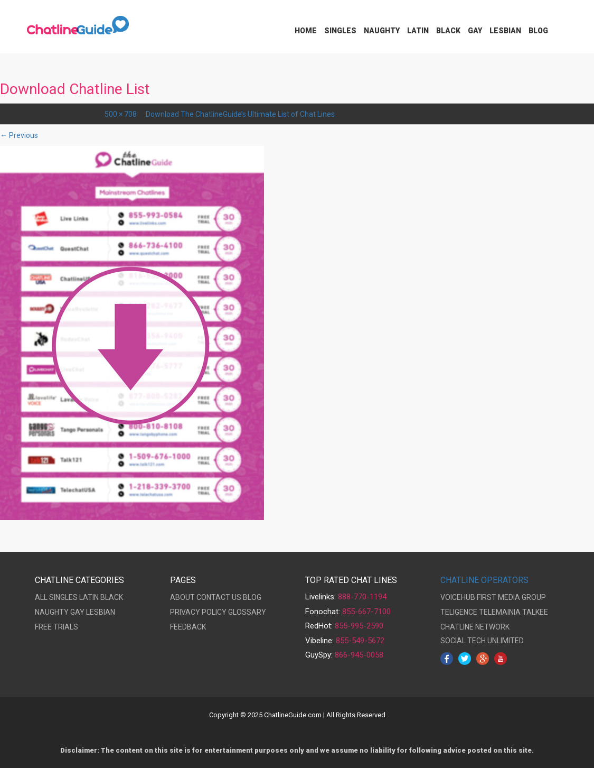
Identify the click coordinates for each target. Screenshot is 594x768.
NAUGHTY (52, 612)
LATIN (89, 597)
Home (306, 30)
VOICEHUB (457, 597)
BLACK (111, 597)
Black (448, 30)
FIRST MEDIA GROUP (511, 597)
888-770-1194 (362, 597)
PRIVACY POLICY (198, 612)
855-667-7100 (366, 611)
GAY (77, 612)
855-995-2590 (359, 626)
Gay (475, 30)
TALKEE (535, 612)
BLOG (252, 597)
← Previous (19, 135)
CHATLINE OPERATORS (484, 580)
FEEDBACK (188, 627)
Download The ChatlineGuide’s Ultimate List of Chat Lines (240, 114)
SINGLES (63, 597)
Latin (418, 30)
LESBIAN (100, 612)
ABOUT (182, 597)
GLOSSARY (247, 612)
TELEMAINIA (500, 612)
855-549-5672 (360, 640)
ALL (41, 597)
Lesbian (505, 30)
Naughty (382, 30)
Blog (538, 30)
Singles (340, 30)
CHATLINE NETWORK (475, 627)
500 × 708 (121, 114)
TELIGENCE (458, 612)
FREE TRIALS (56, 627)
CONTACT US (218, 597)
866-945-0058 (359, 655)
